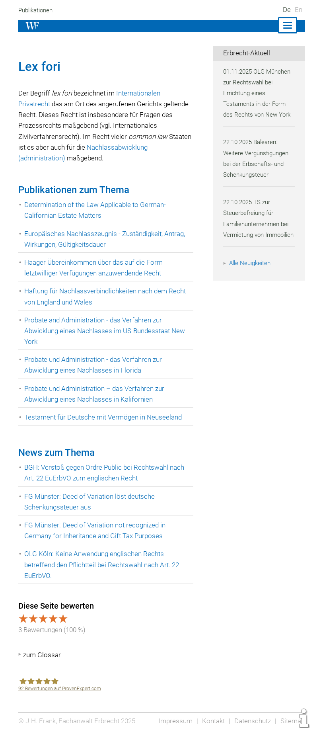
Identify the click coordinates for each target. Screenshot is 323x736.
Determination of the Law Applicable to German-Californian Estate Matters (96, 210)
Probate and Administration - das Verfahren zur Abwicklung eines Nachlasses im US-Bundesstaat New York (106, 331)
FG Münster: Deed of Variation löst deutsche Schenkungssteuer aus (90, 501)
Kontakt (211, 721)
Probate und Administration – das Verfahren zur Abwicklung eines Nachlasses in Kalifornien (95, 394)
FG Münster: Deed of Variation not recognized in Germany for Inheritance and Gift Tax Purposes (96, 530)
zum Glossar (42, 655)
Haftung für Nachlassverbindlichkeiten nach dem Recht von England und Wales (106, 296)
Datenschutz (251, 721)
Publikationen (36, 10)
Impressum (173, 721)
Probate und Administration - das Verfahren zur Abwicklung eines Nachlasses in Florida (94, 364)
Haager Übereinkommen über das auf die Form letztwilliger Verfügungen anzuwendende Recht (94, 267)
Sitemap (292, 721)
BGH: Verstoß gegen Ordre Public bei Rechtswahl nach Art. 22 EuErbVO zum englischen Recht (105, 472)
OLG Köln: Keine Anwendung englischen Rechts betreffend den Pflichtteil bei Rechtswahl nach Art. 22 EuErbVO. (104, 564)
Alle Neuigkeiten (251, 273)
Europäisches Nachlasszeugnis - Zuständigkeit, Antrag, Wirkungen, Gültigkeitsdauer (106, 239)
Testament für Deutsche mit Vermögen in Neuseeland (104, 417)
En (298, 10)
